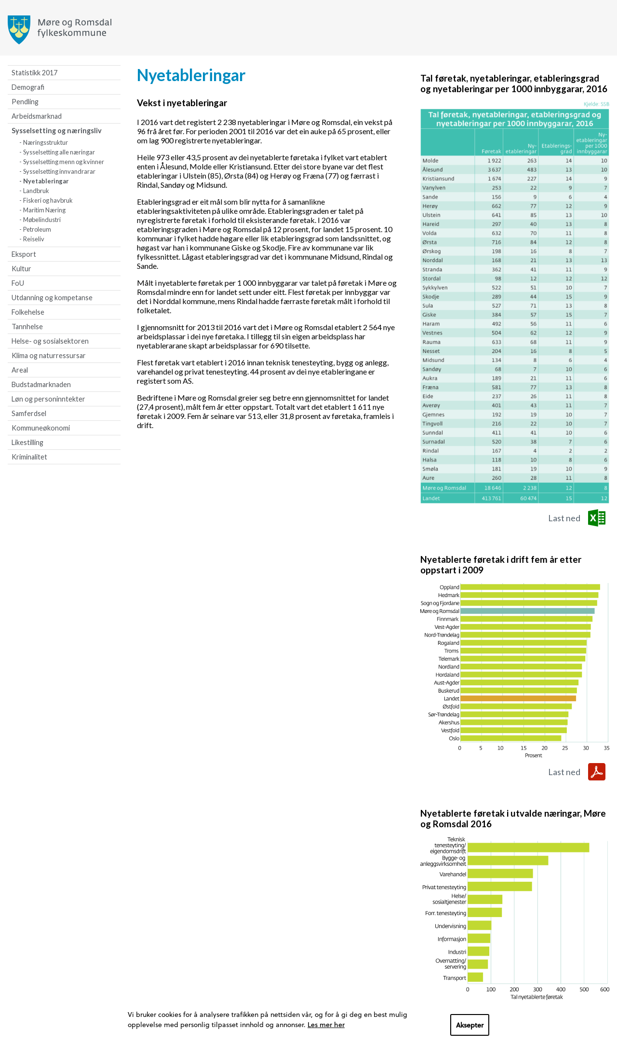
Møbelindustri (42, 219)
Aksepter (469, 1025)
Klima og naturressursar (49, 355)
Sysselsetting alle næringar (59, 152)
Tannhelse (27, 326)
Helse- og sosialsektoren (50, 341)
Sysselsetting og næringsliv (57, 130)
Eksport (24, 254)
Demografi (28, 87)
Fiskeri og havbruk (48, 200)
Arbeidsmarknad (37, 116)
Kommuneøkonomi (41, 428)
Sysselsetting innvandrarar (59, 171)
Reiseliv (33, 239)
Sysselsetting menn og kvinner (63, 162)
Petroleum (37, 229)
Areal (20, 370)
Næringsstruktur (45, 142)
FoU (18, 283)
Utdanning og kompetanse (52, 297)
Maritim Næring (44, 210)
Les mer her (326, 1024)
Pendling (25, 101)
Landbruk (36, 191)
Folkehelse (28, 312)
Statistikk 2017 (34, 73)
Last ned (564, 518)
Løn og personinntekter (48, 399)
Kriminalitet (29, 457)
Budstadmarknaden (41, 384)
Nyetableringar (45, 181)
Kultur (21, 268)
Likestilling (27, 442)
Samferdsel (29, 413)
